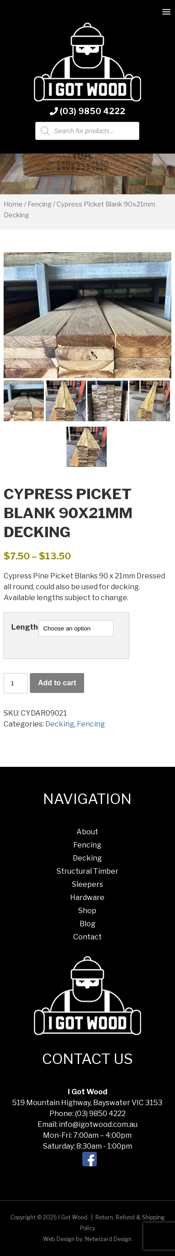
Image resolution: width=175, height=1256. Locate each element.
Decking (59, 724)
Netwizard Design (108, 1239)
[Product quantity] (16, 683)
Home (13, 204)
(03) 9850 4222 (87, 111)
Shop (87, 910)
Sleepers (87, 884)
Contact (87, 937)
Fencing (40, 204)
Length (24, 627)
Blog (87, 923)
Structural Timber (87, 871)
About (87, 832)
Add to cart (57, 683)
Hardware (87, 897)
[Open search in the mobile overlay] (87, 131)
